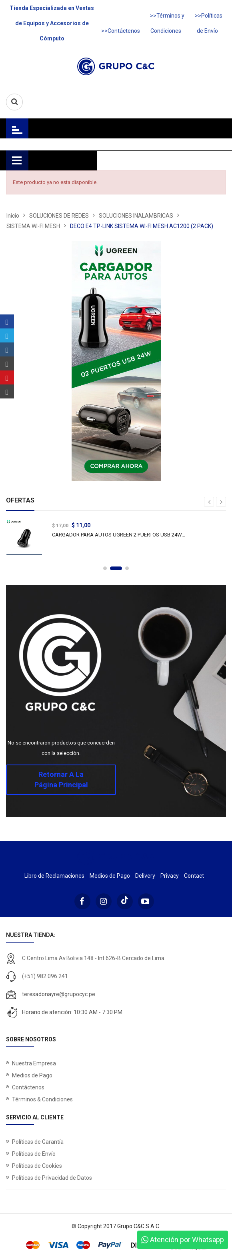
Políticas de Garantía (38, 1142)
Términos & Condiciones (42, 1099)
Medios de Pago (110, 876)
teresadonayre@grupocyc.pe (58, 994)
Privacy (169, 876)
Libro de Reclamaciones (54, 876)
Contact (194, 876)
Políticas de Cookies (37, 1166)
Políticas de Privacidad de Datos (52, 1178)
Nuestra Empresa (34, 1063)
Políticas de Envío (34, 1154)
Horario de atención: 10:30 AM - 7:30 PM (72, 1012)
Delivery (145, 876)
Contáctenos (28, 1087)
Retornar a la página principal (61, 779)
